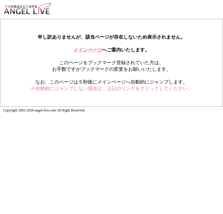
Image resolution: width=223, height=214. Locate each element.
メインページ (87, 49)
